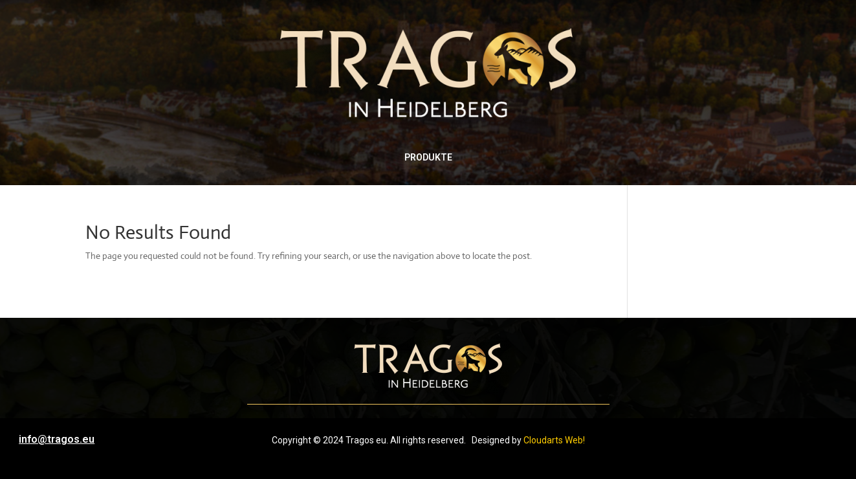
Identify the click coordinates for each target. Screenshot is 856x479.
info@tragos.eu (56, 439)
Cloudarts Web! (554, 440)
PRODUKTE (428, 157)
